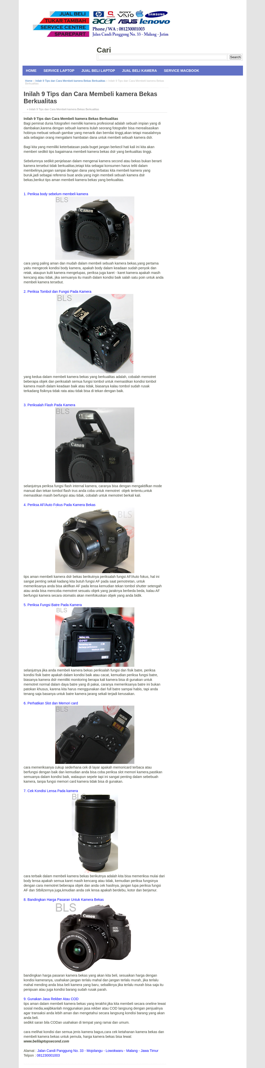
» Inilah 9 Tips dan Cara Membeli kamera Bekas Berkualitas (63, 109)
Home (31, 71)
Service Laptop (59, 71)
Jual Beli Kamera (139, 71)
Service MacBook (181, 71)
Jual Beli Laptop (98, 71)
